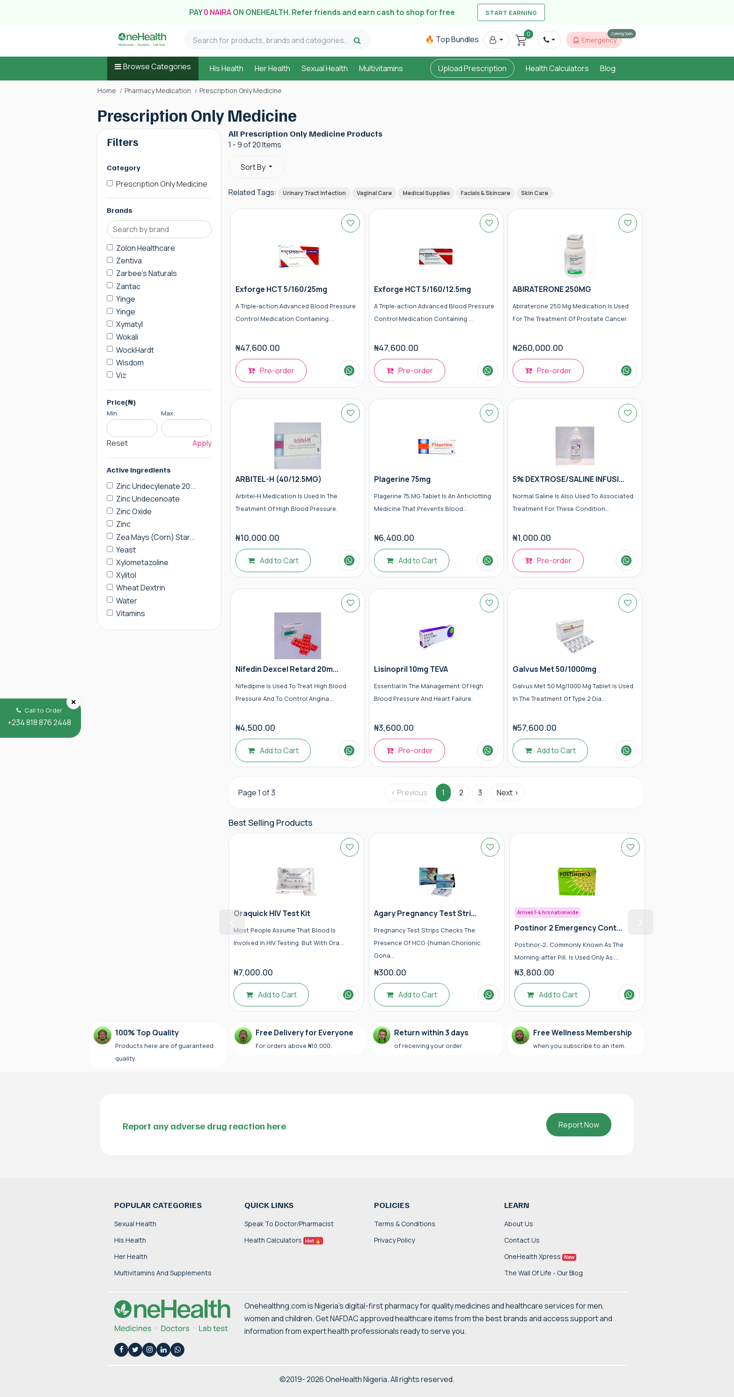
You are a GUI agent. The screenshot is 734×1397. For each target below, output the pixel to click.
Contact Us (522, 1240)
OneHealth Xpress (540, 1256)
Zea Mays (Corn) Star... (155, 537)
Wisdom (130, 362)
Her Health (272, 68)
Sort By (254, 167)
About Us (518, 1223)
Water (126, 601)
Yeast (126, 550)
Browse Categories (157, 66)
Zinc (123, 524)
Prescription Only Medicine (161, 184)
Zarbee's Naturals (146, 273)
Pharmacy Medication (158, 90)
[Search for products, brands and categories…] (272, 40)
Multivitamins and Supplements (163, 1272)
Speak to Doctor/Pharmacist (289, 1223)
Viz (121, 375)
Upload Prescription (472, 68)
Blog (608, 68)
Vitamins (130, 613)
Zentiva (129, 260)
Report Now (578, 1125)
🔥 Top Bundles (452, 39)
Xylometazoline (142, 562)
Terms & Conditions (404, 1223)
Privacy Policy (394, 1240)
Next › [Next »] (508, 792)
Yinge (125, 299)
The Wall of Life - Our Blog (543, 1272)
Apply (202, 443)
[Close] (73, 701)
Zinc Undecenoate (148, 499)
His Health (226, 68)
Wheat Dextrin (140, 587)
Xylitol (126, 575)
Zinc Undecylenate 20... (156, 486)
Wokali (127, 337)
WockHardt (135, 350)
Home (106, 90)
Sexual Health (324, 68)
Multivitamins (381, 68)
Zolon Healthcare (145, 248)
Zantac (128, 286)
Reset (117, 443)
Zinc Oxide (134, 511)
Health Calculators (557, 68)
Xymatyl (129, 324)
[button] (496, 40)
